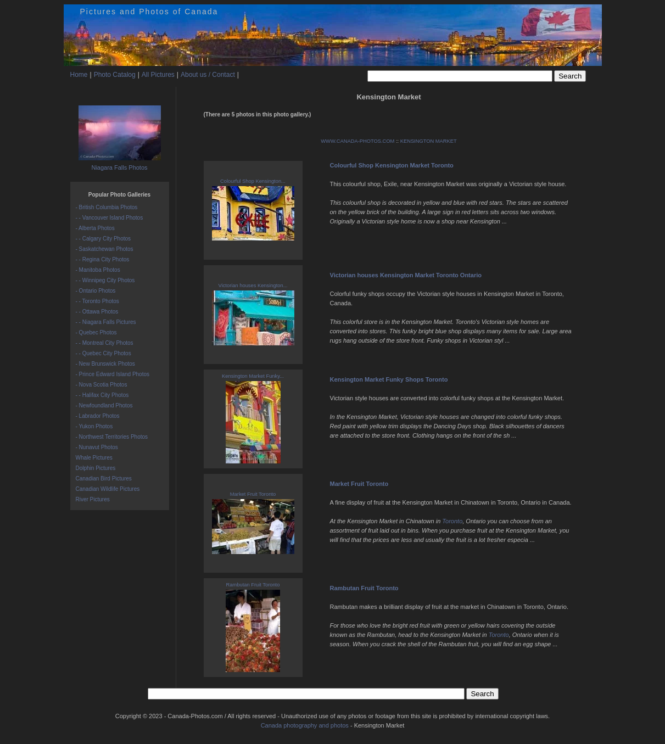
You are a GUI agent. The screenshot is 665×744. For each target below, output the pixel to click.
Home (79, 75)
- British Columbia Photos (107, 207)
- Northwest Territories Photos (112, 437)
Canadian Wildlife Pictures (108, 489)
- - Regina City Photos (103, 259)
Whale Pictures (94, 458)
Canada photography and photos (305, 725)
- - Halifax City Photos (102, 395)
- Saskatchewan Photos (104, 249)
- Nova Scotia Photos (101, 385)
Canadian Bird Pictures (104, 479)
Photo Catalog (115, 75)
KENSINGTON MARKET (428, 141)
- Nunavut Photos (97, 447)
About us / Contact (208, 75)
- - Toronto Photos (97, 301)
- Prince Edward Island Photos (113, 374)
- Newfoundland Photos (104, 405)
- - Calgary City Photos (103, 239)
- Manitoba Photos (98, 270)
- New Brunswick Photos (105, 364)
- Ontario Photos (96, 291)
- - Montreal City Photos (104, 343)
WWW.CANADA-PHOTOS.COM (357, 141)
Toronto (452, 521)
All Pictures (158, 75)
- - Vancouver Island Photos (109, 218)
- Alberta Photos (95, 228)
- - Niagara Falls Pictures (106, 322)
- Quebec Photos (96, 332)
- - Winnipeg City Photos (105, 280)
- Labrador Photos (98, 416)
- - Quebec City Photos (103, 353)
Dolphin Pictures (96, 468)
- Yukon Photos (94, 426)
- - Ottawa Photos (97, 312)
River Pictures (93, 499)
